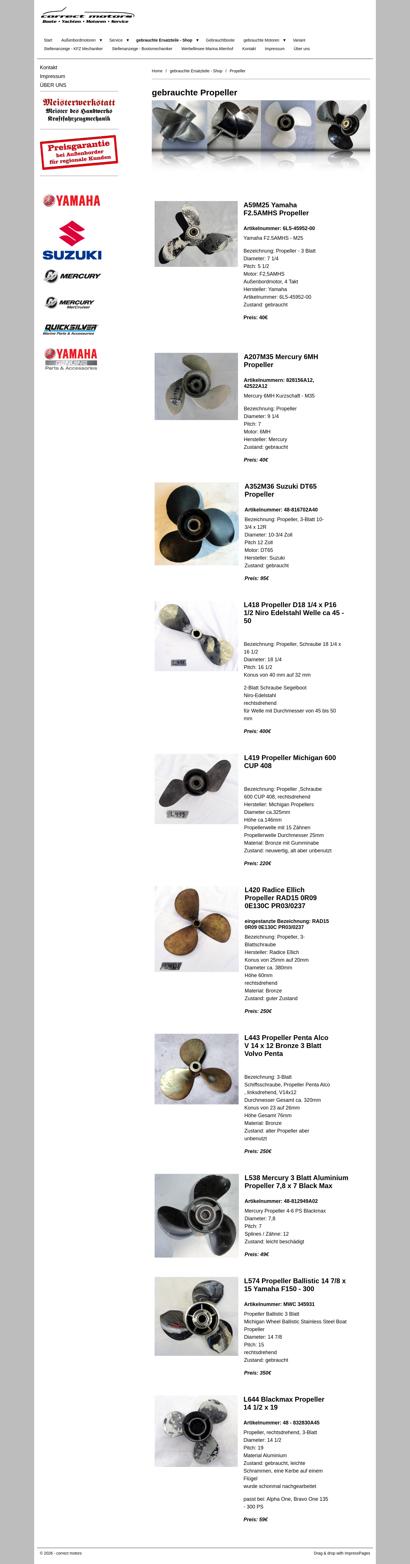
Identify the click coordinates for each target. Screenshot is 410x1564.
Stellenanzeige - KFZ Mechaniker (73, 48)
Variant (299, 40)
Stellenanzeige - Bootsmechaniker (142, 48)
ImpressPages (357, 1553)
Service (116, 40)
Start (48, 40)
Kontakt (249, 48)
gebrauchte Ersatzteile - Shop (164, 40)
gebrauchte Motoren (261, 40)
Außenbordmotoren (78, 40)
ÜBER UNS (53, 85)
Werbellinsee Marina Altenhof (207, 48)
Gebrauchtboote (220, 40)
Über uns (302, 48)
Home (157, 71)
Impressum (274, 48)
